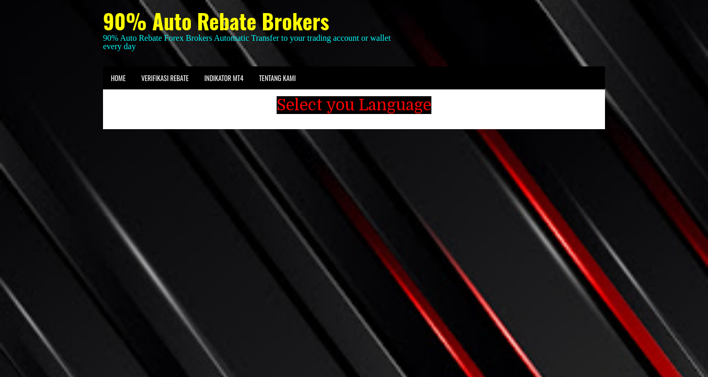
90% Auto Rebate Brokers (216, 21)
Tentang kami (277, 78)
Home (118, 78)
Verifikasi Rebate (165, 78)
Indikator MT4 (224, 78)
